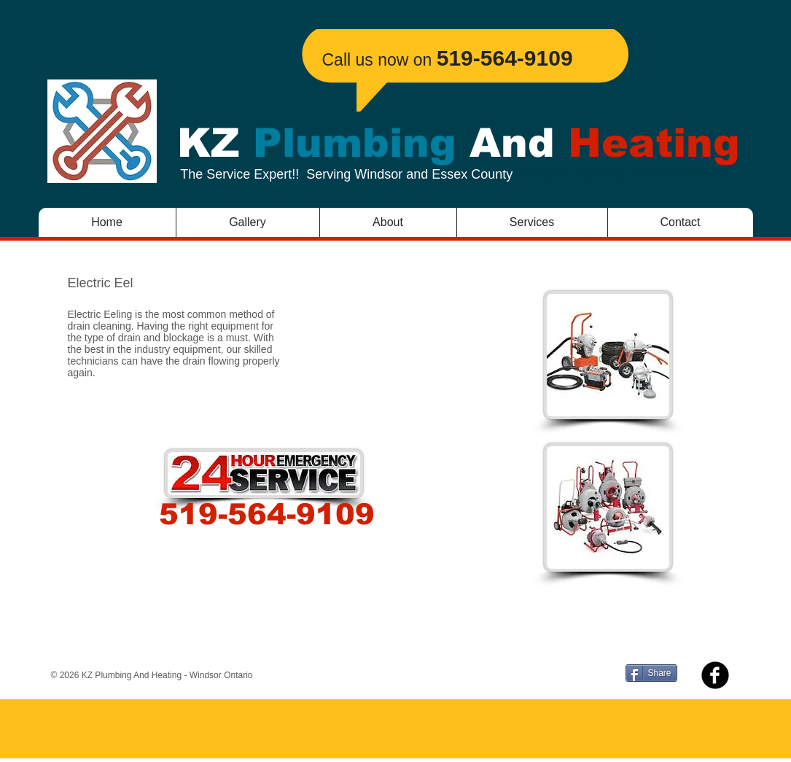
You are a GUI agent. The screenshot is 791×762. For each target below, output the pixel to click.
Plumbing (354, 143)
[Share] (651, 673)
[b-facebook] (715, 675)
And (512, 143)
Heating (647, 143)
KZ (215, 143)
